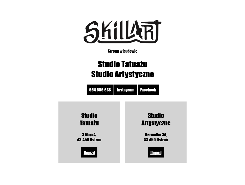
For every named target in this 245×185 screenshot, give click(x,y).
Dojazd (89, 152)
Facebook (148, 89)
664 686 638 (100, 89)
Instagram (125, 89)
